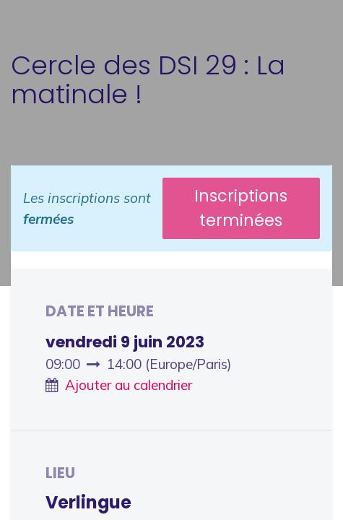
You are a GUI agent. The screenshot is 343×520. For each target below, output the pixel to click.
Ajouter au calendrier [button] (128, 385)
